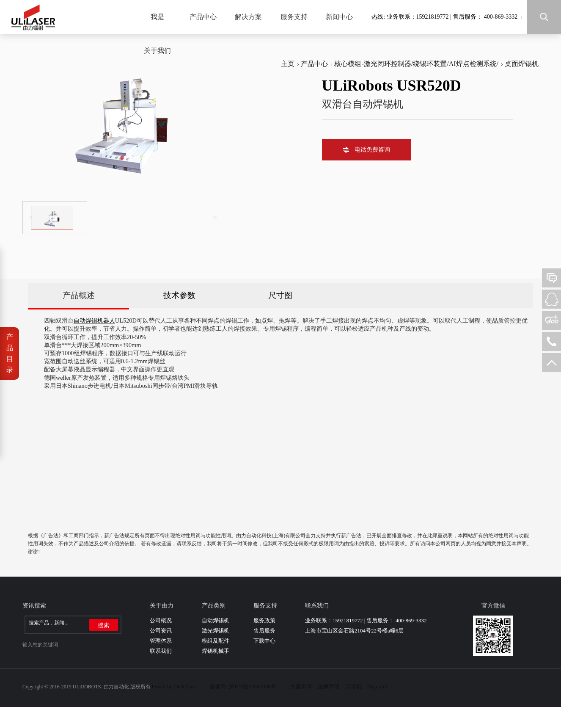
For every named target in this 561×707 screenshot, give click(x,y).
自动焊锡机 (215, 620)
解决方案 (248, 16)
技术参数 (179, 295)
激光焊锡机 (215, 630)
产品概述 (79, 295)
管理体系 (161, 641)
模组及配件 (215, 641)
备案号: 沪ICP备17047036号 (243, 686)
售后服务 (264, 630)
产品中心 (203, 16)
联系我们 (161, 651)
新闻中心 (339, 16)
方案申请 (301, 686)
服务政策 (264, 620)
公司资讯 (161, 630)
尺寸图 (280, 295)
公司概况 (161, 620)
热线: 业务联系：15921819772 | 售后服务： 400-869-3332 (444, 17)
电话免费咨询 (372, 149)
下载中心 (264, 641)
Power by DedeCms (174, 686)
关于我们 (157, 50)
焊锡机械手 (215, 651)
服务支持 (294, 16)
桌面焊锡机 (522, 63)
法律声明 (329, 686)
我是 (157, 16)
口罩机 (353, 686)
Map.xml (377, 686)
